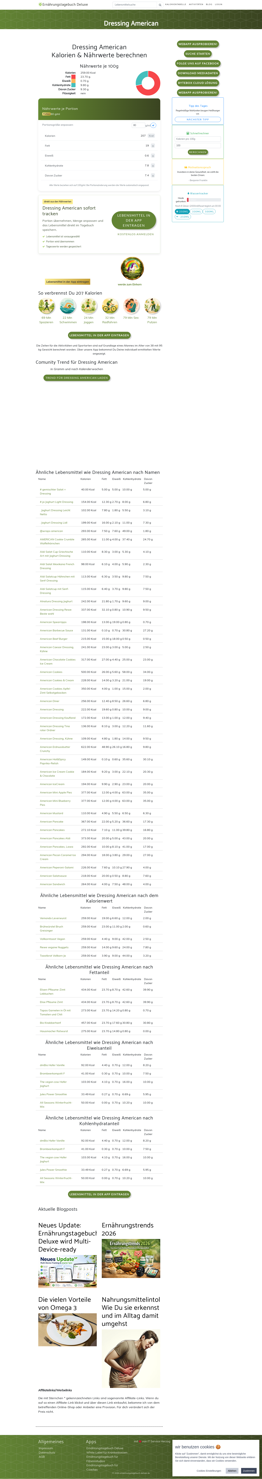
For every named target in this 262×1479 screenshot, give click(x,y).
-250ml (182, 216)
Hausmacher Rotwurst (54, 1031)
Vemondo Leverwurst (53, 918)
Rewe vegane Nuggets (54, 947)
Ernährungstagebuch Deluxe (64, 5)
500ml (209, 211)
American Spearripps (53, 622)
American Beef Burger (54, 639)
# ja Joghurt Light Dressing (56, 502)
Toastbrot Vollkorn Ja (53, 955)
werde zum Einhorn (131, 282)
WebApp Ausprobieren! (197, 44)
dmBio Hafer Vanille (52, 1065)
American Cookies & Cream (57, 680)
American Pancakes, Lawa (56, 846)
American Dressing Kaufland (58, 718)
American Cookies (51, 672)
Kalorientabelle (175, 4)
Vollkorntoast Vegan (52, 939)
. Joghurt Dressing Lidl (53, 522)
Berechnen (198, 152)
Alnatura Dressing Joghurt (56, 601)
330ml (196, 211)
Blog (209, 4)
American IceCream (52, 784)
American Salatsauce (53, 876)
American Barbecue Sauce (56, 630)
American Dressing (52, 709)
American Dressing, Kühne (56, 738)
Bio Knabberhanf (50, 1023)
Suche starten (197, 53)
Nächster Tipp (198, 119)
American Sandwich (52, 884)
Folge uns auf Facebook (198, 63)
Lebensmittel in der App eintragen (133, 220)
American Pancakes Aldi (55, 838)
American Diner (49, 701)
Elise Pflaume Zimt (51, 1002)
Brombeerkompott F (52, 1073)
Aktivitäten (196, 4)
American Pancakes (52, 830)
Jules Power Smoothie (53, 1094)
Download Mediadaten (198, 73)
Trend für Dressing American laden (77, 377)
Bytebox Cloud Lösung (198, 83)
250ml (182, 211)
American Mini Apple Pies (56, 792)
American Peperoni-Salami (57, 867)
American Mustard (51, 813)
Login (218, 4)
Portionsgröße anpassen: (58, 125)
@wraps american (51, 531)
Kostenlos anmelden (136, 234)
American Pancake (51, 821)
